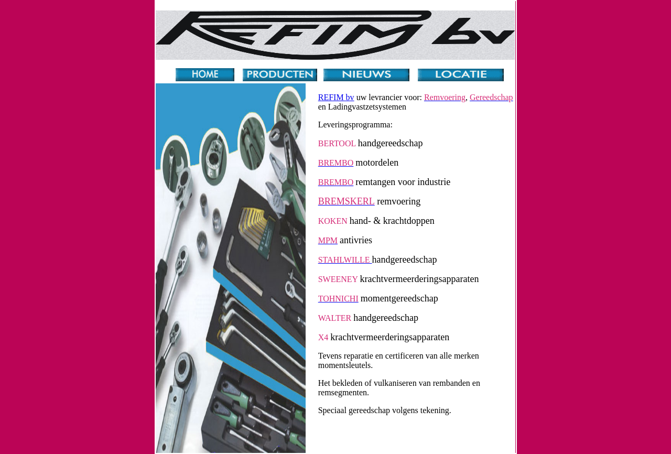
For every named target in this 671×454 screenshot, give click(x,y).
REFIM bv (336, 97)
